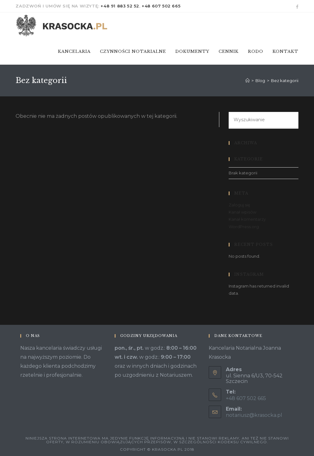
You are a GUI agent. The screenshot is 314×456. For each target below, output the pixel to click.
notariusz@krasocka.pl (254, 415)
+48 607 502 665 (161, 5)
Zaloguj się (239, 204)
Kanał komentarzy (247, 219)
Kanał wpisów (242, 212)
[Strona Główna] (247, 80)
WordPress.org (244, 226)
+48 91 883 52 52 (120, 5)
